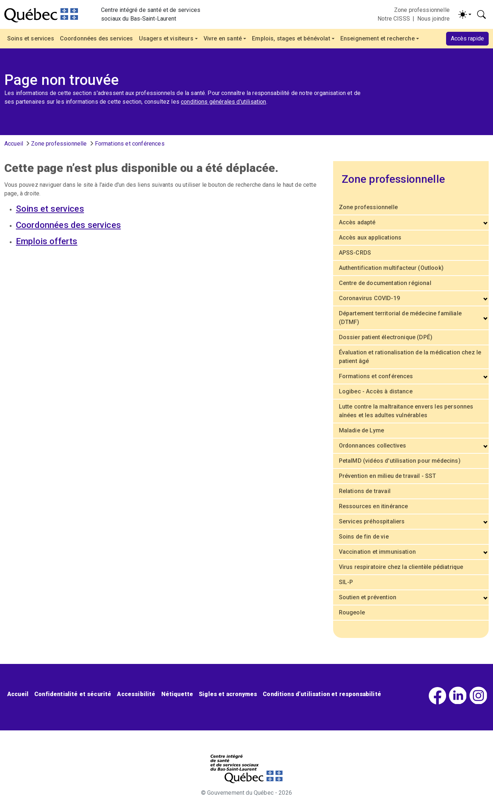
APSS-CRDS (355, 252)
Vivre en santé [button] (223, 38)
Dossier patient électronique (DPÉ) (385, 337)
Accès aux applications (370, 237)
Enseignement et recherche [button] (377, 38)
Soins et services (30, 38)
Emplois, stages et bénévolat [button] (291, 38)
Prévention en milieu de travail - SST (387, 475)
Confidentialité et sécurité (72, 694)
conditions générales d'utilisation (223, 101)
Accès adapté (357, 222)
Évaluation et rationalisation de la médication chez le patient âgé (410, 356)
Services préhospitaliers (372, 521)
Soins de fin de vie (364, 536)
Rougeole (352, 612)
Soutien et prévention (367, 597)
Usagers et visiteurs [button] (166, 38)
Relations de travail (365, 491)
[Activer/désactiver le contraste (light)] (464, 14)
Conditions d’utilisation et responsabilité (322, 694)
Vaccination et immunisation (377, 551)
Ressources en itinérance (373, 506)
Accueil (13, 143)
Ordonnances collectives (372, 445)
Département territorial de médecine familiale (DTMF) (400, 317)
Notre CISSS (394, 18)
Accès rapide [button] (467, 38)
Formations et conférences (130, 143)
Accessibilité (136, 694)
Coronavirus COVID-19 (369, 298)
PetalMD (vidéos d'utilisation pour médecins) (400, 460)
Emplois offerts (46, 241)
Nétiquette (177, 694)
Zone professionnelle (422, 10)
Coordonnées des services (96, 38)
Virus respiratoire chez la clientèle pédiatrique (401, 567)
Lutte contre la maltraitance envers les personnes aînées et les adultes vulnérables (406, 411)
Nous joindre (433, 18)
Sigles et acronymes (228, 694)
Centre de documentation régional (385, 283)
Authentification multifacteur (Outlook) (391, 267)
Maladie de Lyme (361, 430)
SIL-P (346, 582)
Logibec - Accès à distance (376, 391)
